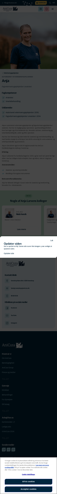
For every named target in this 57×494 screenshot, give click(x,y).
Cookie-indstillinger (28, 474)
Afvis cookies (28, 482)
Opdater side (9, 253)
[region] (28, 475)
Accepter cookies (28, 489)
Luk (51, 240)
